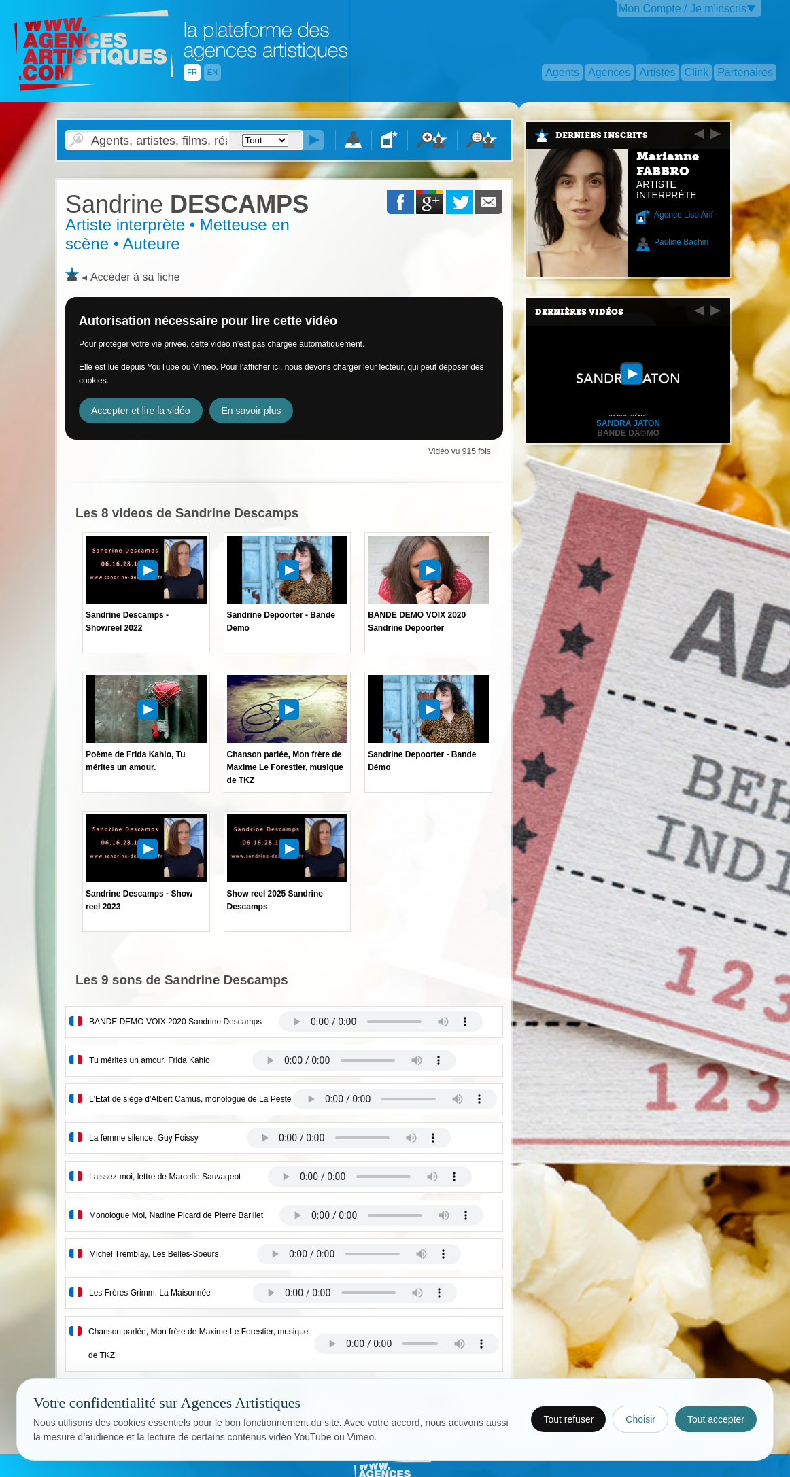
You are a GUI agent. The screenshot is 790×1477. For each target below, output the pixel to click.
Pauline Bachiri (681, 242)
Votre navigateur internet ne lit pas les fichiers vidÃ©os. (381, 1021)
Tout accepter (715, 1419)
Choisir (640, 1419)
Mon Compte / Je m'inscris (682, 8)
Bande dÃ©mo (628, 433)
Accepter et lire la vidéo (140, 410)
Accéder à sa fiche (135, 277)
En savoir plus (251, 410)
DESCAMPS (187, 204)
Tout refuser (568, 1419)
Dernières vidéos (579, 312)
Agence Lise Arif (683, 215)
